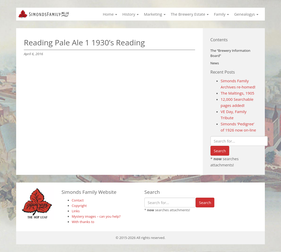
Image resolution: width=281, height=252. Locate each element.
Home (110, 14)
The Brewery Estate (190, 14)
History (130, 14)
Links (76, 211)
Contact (78, 200)
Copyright (79, 205)
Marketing (155, 14)
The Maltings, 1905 (237, 93)
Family (221, 14)
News (214, 63)
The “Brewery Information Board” (230, 53)
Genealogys (246, 14)
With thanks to (83, 221)
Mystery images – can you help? (96, 216)
